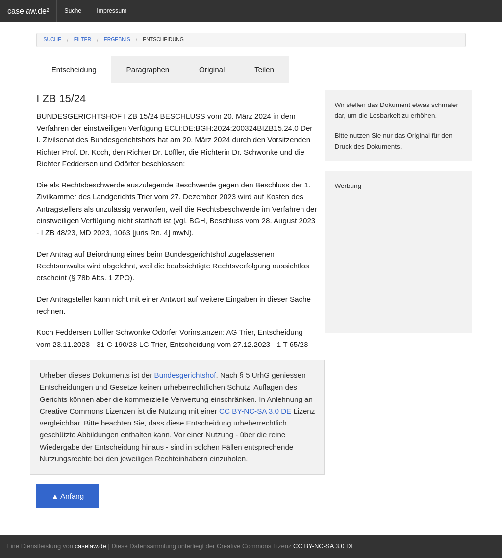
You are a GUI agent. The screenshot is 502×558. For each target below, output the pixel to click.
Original (212, 69)
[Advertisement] (398, 262)
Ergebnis (117, 39)
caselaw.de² (28, 10)
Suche (72, 10)
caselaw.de (90, 546)
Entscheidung (163, 39)
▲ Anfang (67, 496)
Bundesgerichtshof (185, 375)
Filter (82, 39)
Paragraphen (148, 69)
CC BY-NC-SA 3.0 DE (255, 411)
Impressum (111, 10)
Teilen (264, 69)
